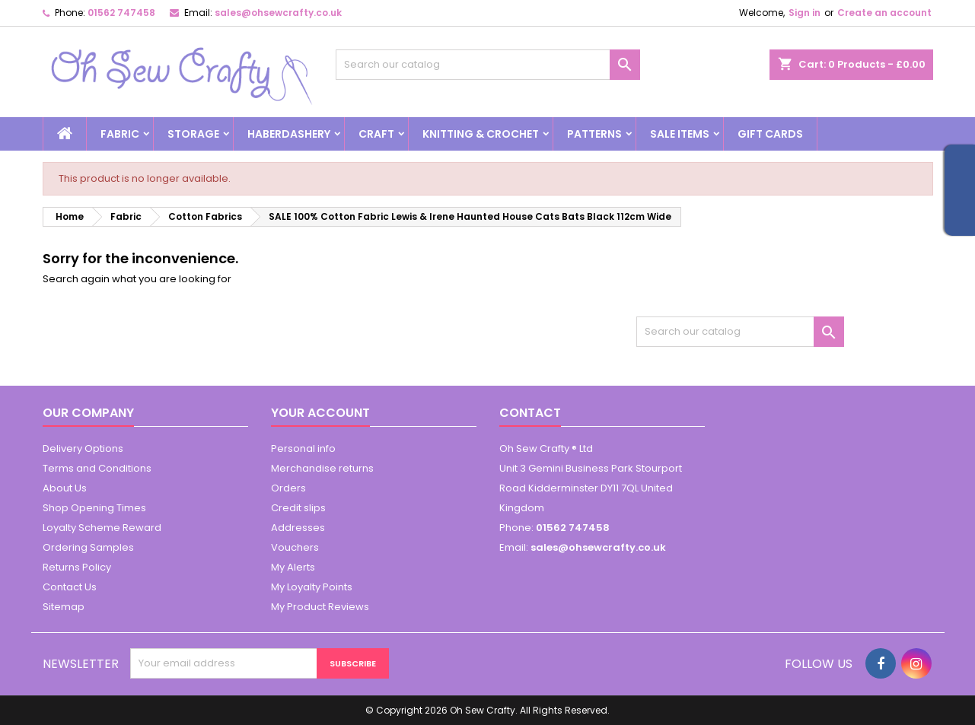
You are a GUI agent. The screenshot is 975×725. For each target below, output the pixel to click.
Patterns (594, 134)
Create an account (884, 12)
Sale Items (679, 134)
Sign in (804, 12)
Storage (193, 134)
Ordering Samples (88, 547)
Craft (376, 134)
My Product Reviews (320, 606)
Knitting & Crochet (480, 134)
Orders (288, 488)
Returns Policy (77, 567)
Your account (320, 412)
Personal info (303, 448)
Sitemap (63, 606)
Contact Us (70, 587)
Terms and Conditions (97, 468)
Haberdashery (288, 134)
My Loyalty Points (311, 587)
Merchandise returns (322, 468)
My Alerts (293, 567)
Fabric (119, 134)
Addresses (298, 527)
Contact (530, 412)
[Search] (488, 64)
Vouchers (295, 547)
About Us (65, 488)
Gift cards (770, 134)
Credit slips (298, 508)
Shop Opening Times (94, 508)
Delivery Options (83, 448)
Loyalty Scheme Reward (102, 527)
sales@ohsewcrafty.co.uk (278, 12)
